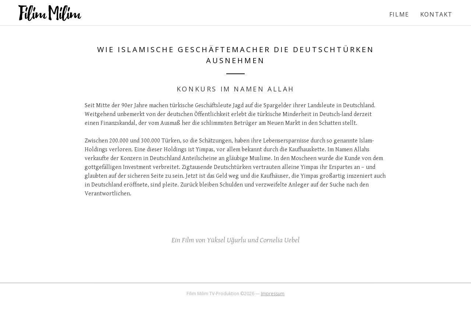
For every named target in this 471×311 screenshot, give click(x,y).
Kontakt (436, 14)
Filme (399, 14)
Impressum (272, 293)
